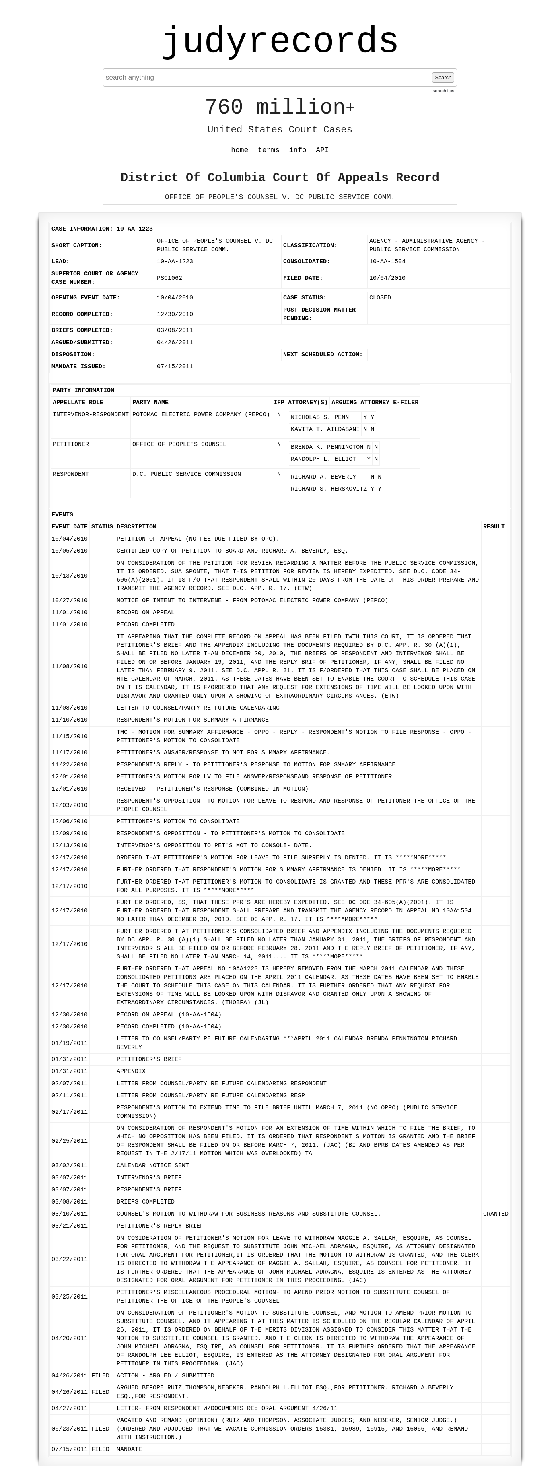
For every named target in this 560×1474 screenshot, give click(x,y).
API (322, 150)
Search (443, 77)
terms (269, 150)
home (239, 150)
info (298, 150)
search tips (443, 90)
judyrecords (280, 42)
